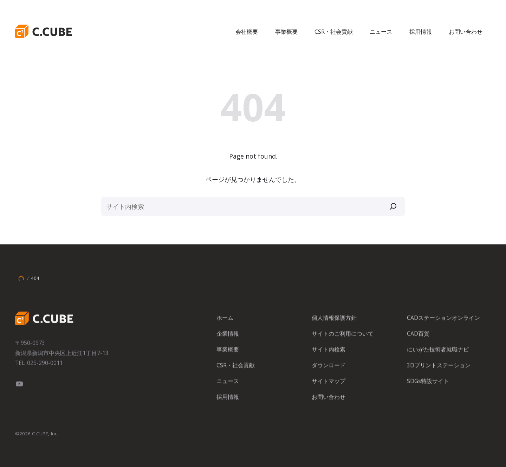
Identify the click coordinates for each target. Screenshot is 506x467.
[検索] (393, 206)
